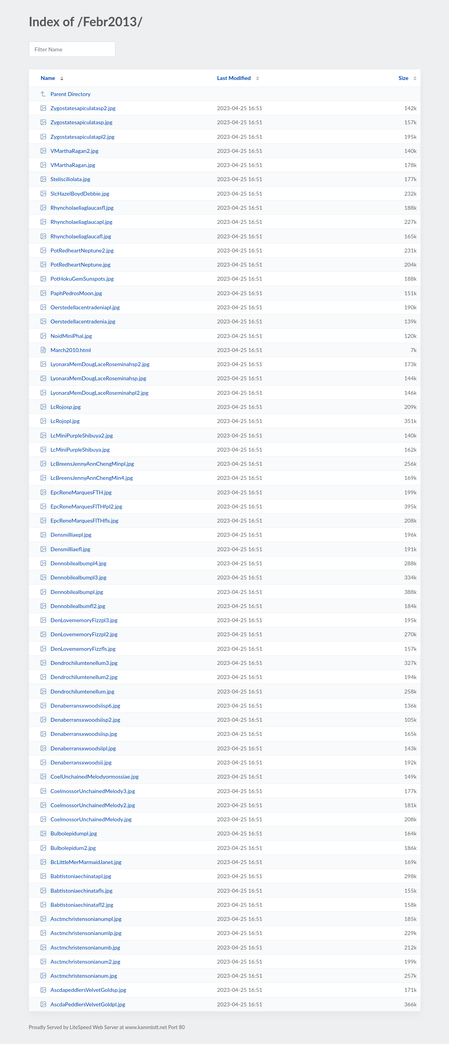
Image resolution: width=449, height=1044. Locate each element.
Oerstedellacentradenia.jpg (77, 321)
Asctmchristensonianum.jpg (78, 975)
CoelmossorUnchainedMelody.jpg (86, 819)
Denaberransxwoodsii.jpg (76, 762)
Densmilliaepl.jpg (66, 534)
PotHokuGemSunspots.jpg (77, 278)
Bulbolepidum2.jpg (68, 847)
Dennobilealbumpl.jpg (71, 591)
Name (48, 77)
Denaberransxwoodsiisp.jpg (78, 733)
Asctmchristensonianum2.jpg (80, 961)
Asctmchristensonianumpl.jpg (81, 918)
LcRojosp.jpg (60, 406)
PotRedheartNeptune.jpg (75, 264)
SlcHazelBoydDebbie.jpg (74, 193)
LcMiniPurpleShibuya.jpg (75, 449)
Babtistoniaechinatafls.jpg (76, 890)
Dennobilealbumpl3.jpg (73, 577)
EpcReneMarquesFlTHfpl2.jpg (81, 506)
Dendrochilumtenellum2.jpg (79, 677)
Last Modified (234, 77)
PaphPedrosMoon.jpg (71, 293)
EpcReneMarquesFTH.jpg (76, 492)
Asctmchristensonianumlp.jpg (81, 933)
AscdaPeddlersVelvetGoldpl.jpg (82, 1004)
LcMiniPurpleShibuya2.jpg (76, 435)
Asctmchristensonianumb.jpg (80, 947)
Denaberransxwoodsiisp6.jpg (80, 705)
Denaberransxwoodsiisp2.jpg (80, 719)
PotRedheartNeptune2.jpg (77, 250)
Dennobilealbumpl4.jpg (73, 563)
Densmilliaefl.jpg (65, 549)
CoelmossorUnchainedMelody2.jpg (87, 805)
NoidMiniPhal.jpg (66, 335)
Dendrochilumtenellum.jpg (77, 691)
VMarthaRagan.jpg (68, 165)
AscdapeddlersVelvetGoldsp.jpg (83, 989)
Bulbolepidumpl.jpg (68, 833)
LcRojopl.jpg (60, 421)
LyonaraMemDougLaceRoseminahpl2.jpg (94, 392)
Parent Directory (65, 94)
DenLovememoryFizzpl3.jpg (78, 620)
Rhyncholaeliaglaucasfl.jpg (77, 207)
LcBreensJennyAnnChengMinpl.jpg (87, 463)
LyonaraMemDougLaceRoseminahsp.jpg (93, 378)
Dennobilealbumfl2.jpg (72, 606)
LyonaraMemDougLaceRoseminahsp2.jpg (95, 364)
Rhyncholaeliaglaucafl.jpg (75, 236)
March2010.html (65, 350)
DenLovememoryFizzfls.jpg (77, 648)
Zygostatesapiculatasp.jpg (76, 122)
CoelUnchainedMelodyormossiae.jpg (89, 776)
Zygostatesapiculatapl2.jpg (77, 136)
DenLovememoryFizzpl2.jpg (78, 634)
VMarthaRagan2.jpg (69, 150)
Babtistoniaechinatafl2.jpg (77, 904)
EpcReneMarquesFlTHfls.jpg (79, 520)
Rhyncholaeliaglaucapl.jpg (76, 221)
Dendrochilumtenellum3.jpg (79, 662)
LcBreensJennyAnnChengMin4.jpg (86, 477)
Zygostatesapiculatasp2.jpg (78, 108)
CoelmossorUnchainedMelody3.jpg (87, 791)
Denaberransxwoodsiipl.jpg (78, 748)
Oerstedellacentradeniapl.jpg (80, 307)
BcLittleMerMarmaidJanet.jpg (81, 862)
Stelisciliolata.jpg (65, 179)
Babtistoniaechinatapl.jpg (76, 876)
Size (403, 77)
